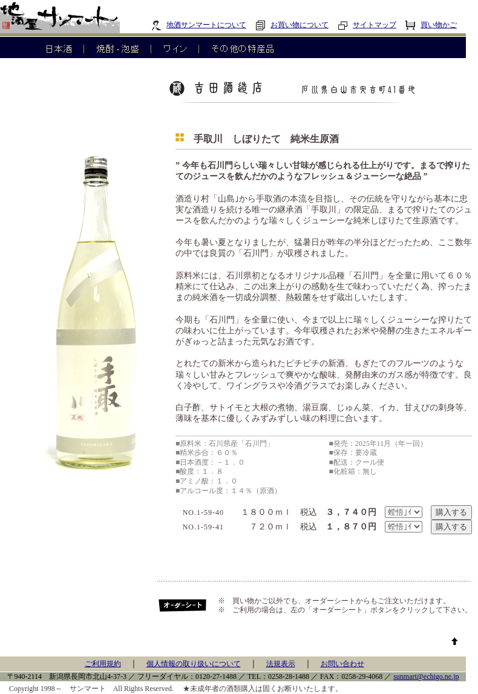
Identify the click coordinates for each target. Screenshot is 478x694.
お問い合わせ (342, 664)
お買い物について (292, 25)
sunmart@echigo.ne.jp (426, 676)
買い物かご (431, 25)
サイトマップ (367, 25)
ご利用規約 (103, 664)
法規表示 (280, 664)
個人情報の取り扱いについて (193, 664)
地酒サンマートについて (198, 25)
